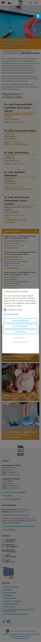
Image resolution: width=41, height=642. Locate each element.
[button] (38, 16)
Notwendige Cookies (13, 310)
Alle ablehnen (20, 326)
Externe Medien (11, 314)
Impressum (16, 342)
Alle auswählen (20, 321)
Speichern (20, 332)
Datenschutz (25, 342)
